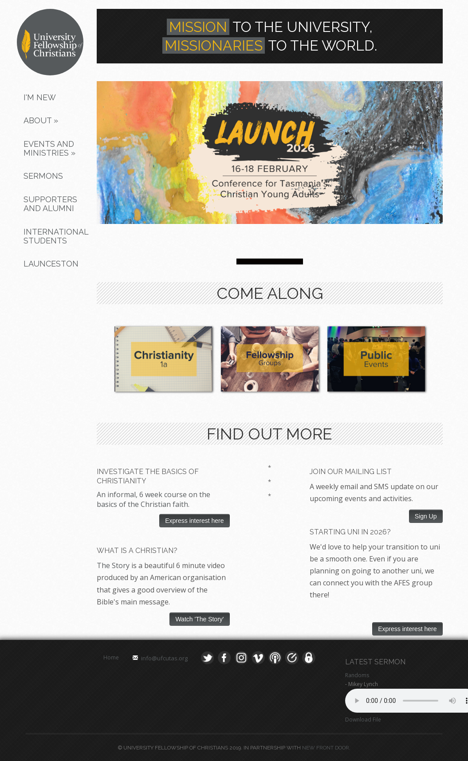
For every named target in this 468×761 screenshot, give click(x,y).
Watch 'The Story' (199, 619)
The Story (113, 565)
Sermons (43, 175)
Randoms (357, 675)
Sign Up (426, 516)
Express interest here (194, 520)
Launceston (51, 263)
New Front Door (325, 748)
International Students (54, 236)
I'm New (40, 97)
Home (111, 657)
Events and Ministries (49, 148)
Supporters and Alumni (50, 204)
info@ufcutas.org (164, 658)
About (41, 120)
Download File (363, 719)
